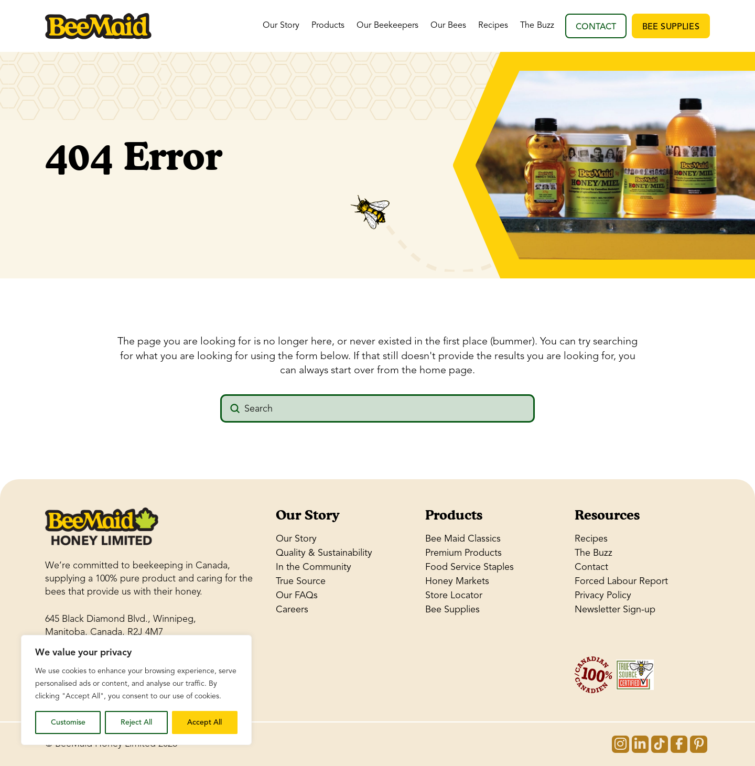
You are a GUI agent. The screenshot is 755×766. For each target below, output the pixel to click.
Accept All (204, 722)
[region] (136, 690)
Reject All (136, 722)
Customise (68, 722)
